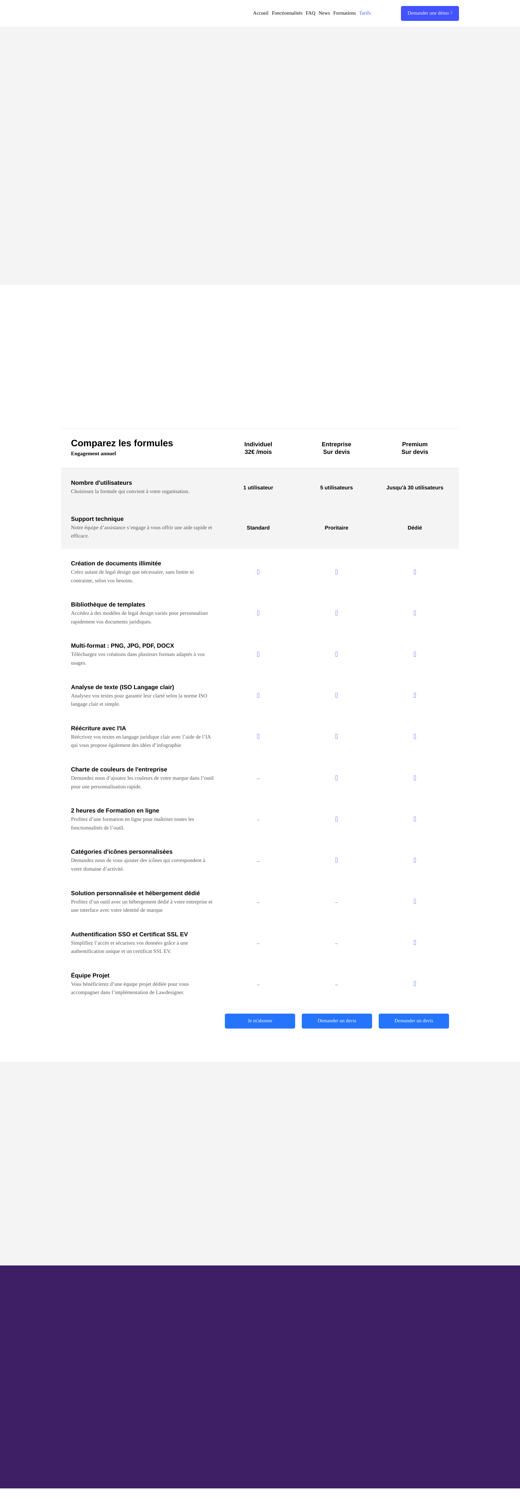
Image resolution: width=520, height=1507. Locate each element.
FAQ (310, 13)
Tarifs (365, 13)
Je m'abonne (260, 1021)
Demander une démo (430, 13)
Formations (344, 13)
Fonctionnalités (287, 13)
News (324, 13)
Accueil (261, 13)
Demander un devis (337, 1021)
